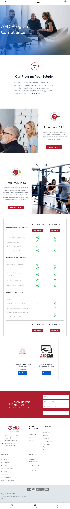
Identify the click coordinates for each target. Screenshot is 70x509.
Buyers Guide (46, 432)
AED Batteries (5, 462)
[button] (64, 2)
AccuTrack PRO (15, 183)
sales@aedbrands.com (35, 466)
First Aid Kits (4, 474)
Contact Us (46, 438)
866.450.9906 (9, 443)
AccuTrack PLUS (54, 127)
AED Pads (4, 465)
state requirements (33, 93)
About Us (45, 435)
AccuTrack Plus (38, 224)
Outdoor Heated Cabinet (8, 480)
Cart (30, 437)
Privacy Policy (16, 496)
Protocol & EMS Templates (16, 258)
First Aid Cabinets (6, 477)
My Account (32, 434)
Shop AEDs (4, 459)
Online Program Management (17, 228)
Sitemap (45, 449)
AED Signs (4, 471)
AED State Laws (47, 441)
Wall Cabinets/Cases (7, 468)
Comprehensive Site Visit (15, 293)
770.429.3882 (9, 445)
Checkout (31, 440)
